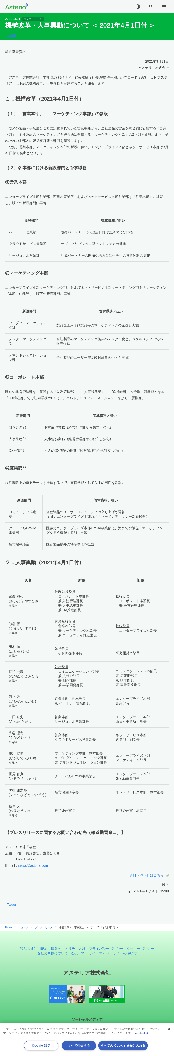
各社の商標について (52, 953)
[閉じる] (169, 1029)
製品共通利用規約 (34, 948)
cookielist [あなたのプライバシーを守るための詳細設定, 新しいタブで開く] (141, 1033)
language (137, 7)
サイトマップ (99, 953)
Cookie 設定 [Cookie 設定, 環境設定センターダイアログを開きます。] (41, 1045)
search (151, 7)
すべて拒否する (79, 1045)
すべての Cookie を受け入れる (123, 1045)
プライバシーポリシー (106, 948)
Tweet (11, 35)
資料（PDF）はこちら (146, 875)
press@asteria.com (33, 865)
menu (164, 7)
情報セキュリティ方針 (68, 948)
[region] (87, 1039)
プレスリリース (33, 18)
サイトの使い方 (125, 953)
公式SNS (78, 953)
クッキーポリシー (140, 948)
